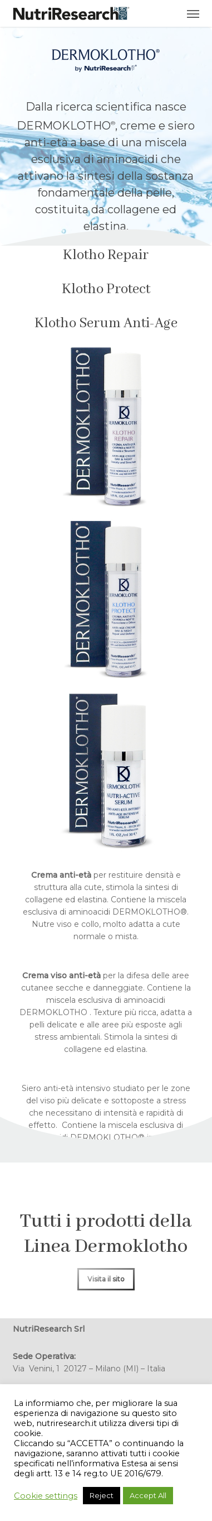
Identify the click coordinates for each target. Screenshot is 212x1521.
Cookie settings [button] (45, 1496)
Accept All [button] (148, 1495)
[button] (193, 13)
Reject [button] (102, 1495)
